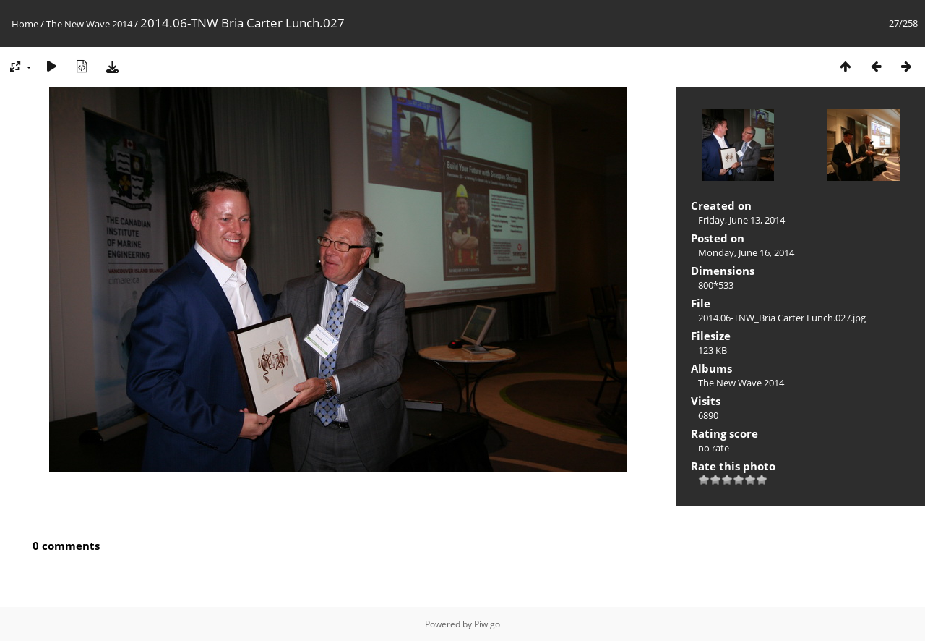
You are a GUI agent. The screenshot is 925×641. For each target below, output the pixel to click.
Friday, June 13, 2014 (741, 219)
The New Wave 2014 (89, 23)
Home (25, 23)
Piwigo (487, 624)
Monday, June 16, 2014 (746, 252)
